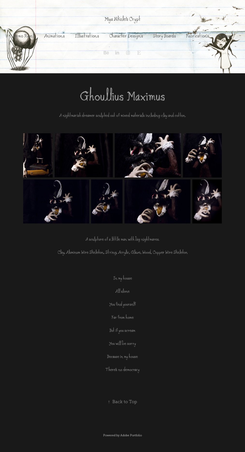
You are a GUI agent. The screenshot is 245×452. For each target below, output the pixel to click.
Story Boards (164, 36)
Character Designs (126, 36)
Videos (225, 36)
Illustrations (87, 36)
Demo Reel (23, 36)
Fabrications (197, 36)
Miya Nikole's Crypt (122, 19)
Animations (54, 36)
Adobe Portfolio (131, 435)
